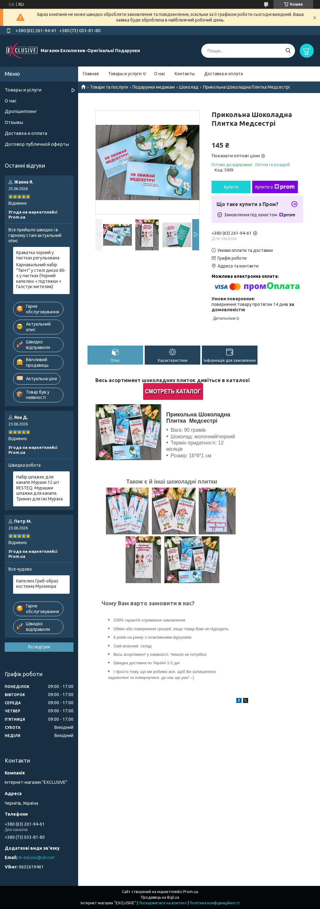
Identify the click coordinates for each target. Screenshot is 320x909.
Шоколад (188, 87)
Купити (231, 186)
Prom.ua (190, 892)
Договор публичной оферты (37, 144)
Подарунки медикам (153, 87)
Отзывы (14, 122)
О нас (159, 73)
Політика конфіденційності (214, 903)
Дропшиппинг (21, 111)
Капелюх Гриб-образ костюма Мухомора (37, 583)
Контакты (185, 73)
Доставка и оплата (223, 73)
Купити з (275, 187)
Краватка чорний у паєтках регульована (37, 255)
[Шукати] (288, 51)
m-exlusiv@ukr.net (36, 857)
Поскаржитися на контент (163, 903)
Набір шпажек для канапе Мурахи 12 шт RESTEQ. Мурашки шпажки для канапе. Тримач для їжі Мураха (39, 487)
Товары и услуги (125, 73)
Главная (91, 73)
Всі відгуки (39, 646)
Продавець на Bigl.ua (160, 897)
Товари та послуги (109, 87)
